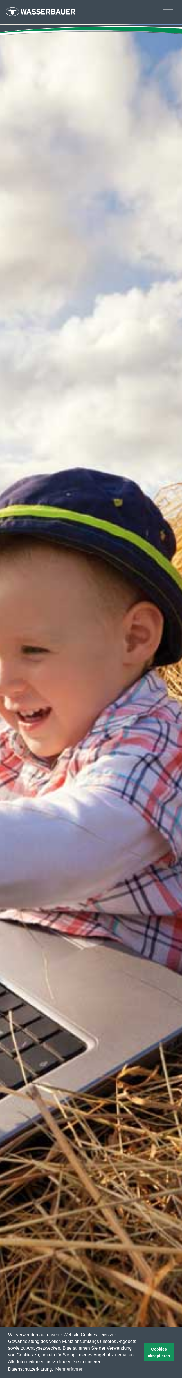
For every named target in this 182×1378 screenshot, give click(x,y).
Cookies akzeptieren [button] (159, 1352)
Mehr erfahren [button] (69, 1369)
